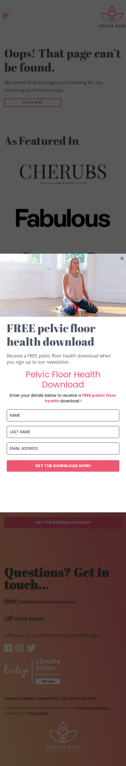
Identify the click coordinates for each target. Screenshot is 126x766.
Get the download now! (63, 466)
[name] (63, 415)
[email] (63, 448)
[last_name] (63, 432)
